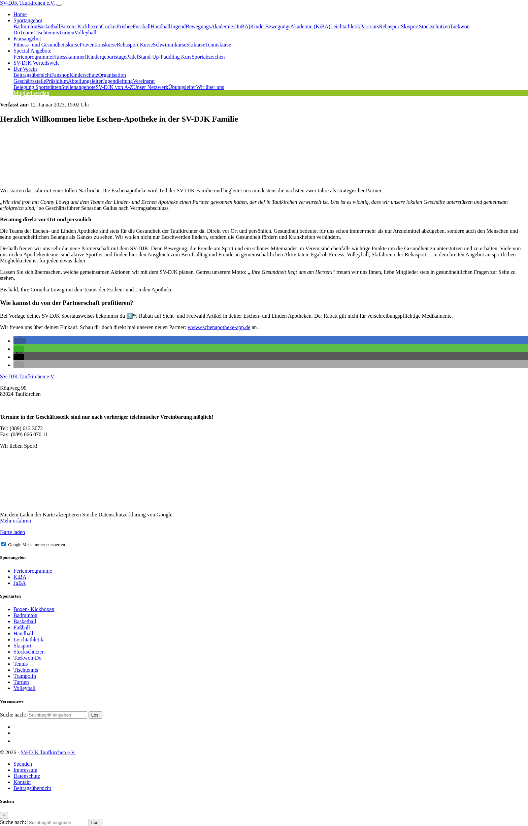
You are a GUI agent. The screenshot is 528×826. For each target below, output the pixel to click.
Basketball (48, 26)
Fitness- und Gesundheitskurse (46, 44)
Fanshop (60, 75)
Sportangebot (27, 20)
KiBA (19, 577)
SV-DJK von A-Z (114, 87)
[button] (19, 341)
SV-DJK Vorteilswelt (36, 63)
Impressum (25, 770)
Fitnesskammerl (69, 57)
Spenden (22, 764)
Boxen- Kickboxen (80, 26)
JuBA (19, 583)
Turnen (66, 32)
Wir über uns (210, 87)
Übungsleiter (182, 87)
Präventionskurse (98, 44)
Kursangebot (27, 38)
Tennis (27, 32)
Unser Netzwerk (150, 87)
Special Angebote (32, 51)
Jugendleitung (118, 81)
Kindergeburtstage (106, 57)
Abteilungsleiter (85, 81)
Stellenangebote (78, 87)
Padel (132, 57)
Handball (161, 26)
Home (20, 14)
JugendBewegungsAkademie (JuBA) (210, 26)
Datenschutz (26, 776)
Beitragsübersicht (32, 75)
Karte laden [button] (12, 532)
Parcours (369, 26)
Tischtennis (46, 32)
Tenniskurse (218, 44)
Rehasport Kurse (135, 44)
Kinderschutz (83, 75)
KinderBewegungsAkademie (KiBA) (290, 26)
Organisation (112, 75)
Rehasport (390, 26)
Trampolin (24, 676)
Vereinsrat (144, 81)
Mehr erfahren (15, 520)
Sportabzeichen (208, 57)
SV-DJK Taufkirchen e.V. (27, 3)
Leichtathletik (345, 26)
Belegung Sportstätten (37, 87)
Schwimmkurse (170, 44)
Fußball (21, 627)
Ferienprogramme (32, 57)
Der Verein (25, 69)
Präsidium (57, 81)
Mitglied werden (31, 93)
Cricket (109, 26)
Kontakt (22, 782)
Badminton (25, 26)
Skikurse (195, 44)
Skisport (410, 26)
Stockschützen (434, 26)
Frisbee (125, 26)
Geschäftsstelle (29, 81)
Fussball (142, 26)
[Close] (4, 815)
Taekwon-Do (27, 658)
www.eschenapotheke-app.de (219, 327)
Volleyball (85, 32)
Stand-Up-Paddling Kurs (165, 57)
